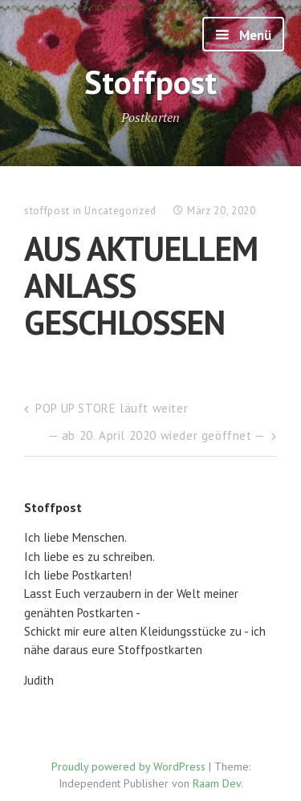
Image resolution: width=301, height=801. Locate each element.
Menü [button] (253, 35)
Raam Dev (217, 783)
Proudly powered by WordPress (128, 766)
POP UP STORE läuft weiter (111, 408)
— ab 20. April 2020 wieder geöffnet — (157, 435)
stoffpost (47, 211)
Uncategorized (120, 211)
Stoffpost (150, 81)
